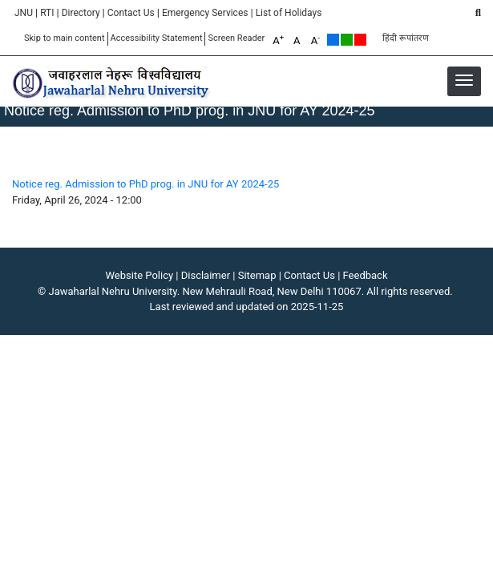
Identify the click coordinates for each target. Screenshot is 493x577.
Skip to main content (64, 38)
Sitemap (257, 275)
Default (333, 40)
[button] (464, 80)
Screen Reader (236, 38)
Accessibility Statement (157, 38)
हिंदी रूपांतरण (405, 38)
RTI (47, 12)
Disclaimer (205, 275)
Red (360, 40)
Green (347, 40)
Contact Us (131, 12)
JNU (23, 12)
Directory (81, 12)
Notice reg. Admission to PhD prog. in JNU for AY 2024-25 (145, 184)
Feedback (365, 275)
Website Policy (140, 275)
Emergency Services (205, 12)
